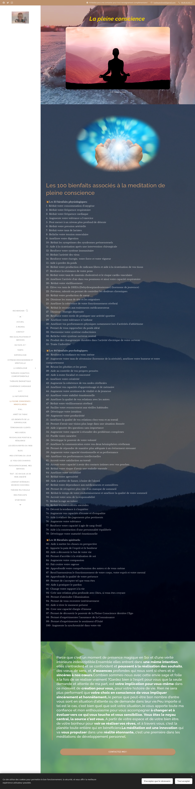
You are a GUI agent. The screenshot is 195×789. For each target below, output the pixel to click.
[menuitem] (20, 322)
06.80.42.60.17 (186, 2)
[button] (20, 310)
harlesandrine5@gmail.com (165, 2)
